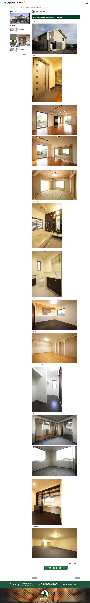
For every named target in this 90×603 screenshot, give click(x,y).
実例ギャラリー (17, 7)
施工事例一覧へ (56, 568)
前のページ (34, 577)
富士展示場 (12, 25)
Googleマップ (14, 31)
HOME (11, 7)
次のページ (77, 577)
